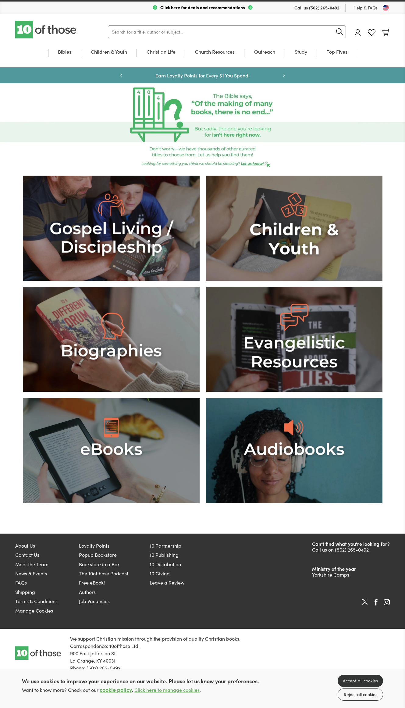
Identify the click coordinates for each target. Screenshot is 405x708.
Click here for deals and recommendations (202, 7)
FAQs (21, 582)
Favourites (371, 32)
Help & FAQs (365, 8)
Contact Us (27, 554)
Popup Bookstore (98, 554)
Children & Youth (109, 52)
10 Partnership (165, 545)
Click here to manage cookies (167, 690)
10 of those (46, 29)
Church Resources (215, 52)
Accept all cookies (360, 681)
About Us (25, 545)
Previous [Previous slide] (121, 75)
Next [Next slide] (284, 75)
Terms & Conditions (36, 601)
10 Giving (160, 573)
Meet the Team (31, 564)
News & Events (31, 573)
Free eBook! (92, 582)
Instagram (387, 602)
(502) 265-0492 (324, 8)
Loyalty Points (94, 545)
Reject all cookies (360, 694)
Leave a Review (167, 582)
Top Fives (337, 52)
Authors (87, 591)
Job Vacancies (94, 601)
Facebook (376, 602)
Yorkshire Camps (330, 574)
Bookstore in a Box (99, 564)
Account (358, 32)
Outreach (264, 52)
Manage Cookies (34, 610)
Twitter (365, 602)
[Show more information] (111, 227)
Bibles (64, 52)
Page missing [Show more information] (202, 128)
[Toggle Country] (386, 8)
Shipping (25, 591)
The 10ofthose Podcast (103, 573)
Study (301, 52)
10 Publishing (164, 554)
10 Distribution (165, 564)
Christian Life (161, 52)
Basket (386, 32)
